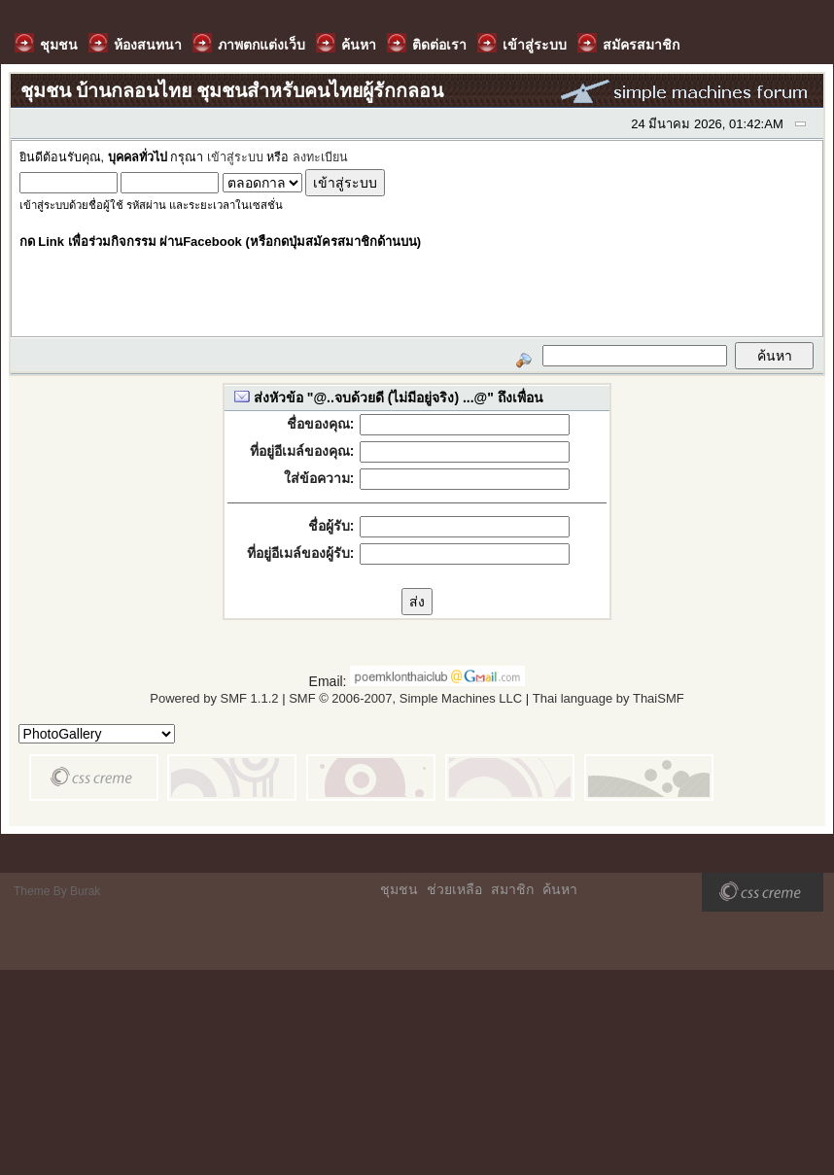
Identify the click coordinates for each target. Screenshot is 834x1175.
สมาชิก (512, 889)
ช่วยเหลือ (454, 889)
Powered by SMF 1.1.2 (214, 698)
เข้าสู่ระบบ (235, 157)
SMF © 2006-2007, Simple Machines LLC (405, 698)
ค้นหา (559, 889)
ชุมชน (399, 889)
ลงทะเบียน (320, 157)
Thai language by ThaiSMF (608, 698)
